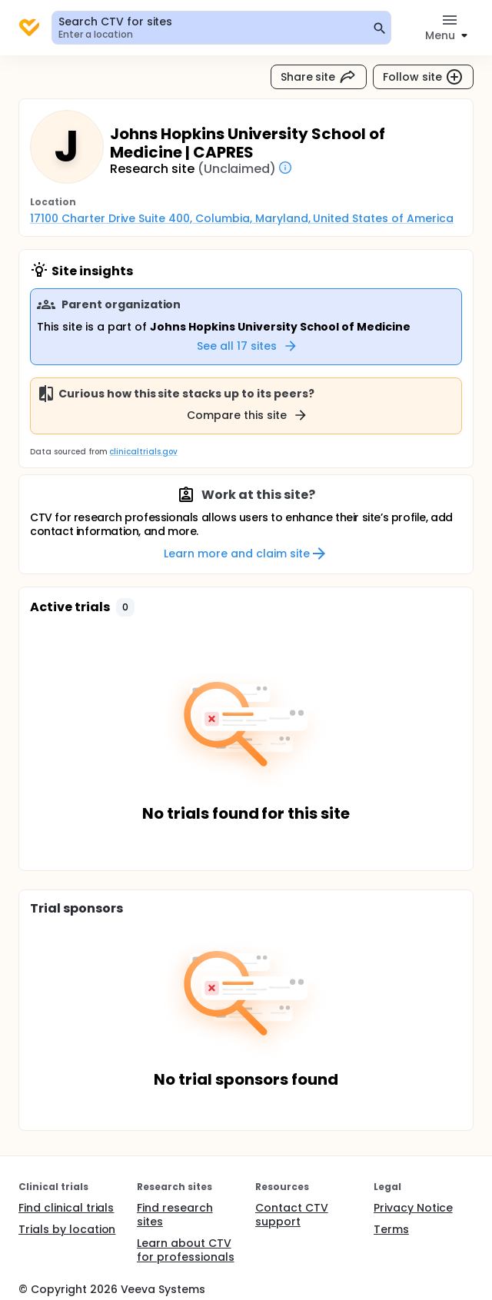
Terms (391, 1229)
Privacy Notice (413, 1208)
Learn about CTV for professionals (185, 1250)
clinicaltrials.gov (143, 451)
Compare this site (247, 415)
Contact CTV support (291, 1215)
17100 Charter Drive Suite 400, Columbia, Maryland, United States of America (242, 218)
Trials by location (66, 1229)
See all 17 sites (247, 346)
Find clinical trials (66, 1208)
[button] (125, 607)
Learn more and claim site (245, 553)
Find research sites (175, 1215)
